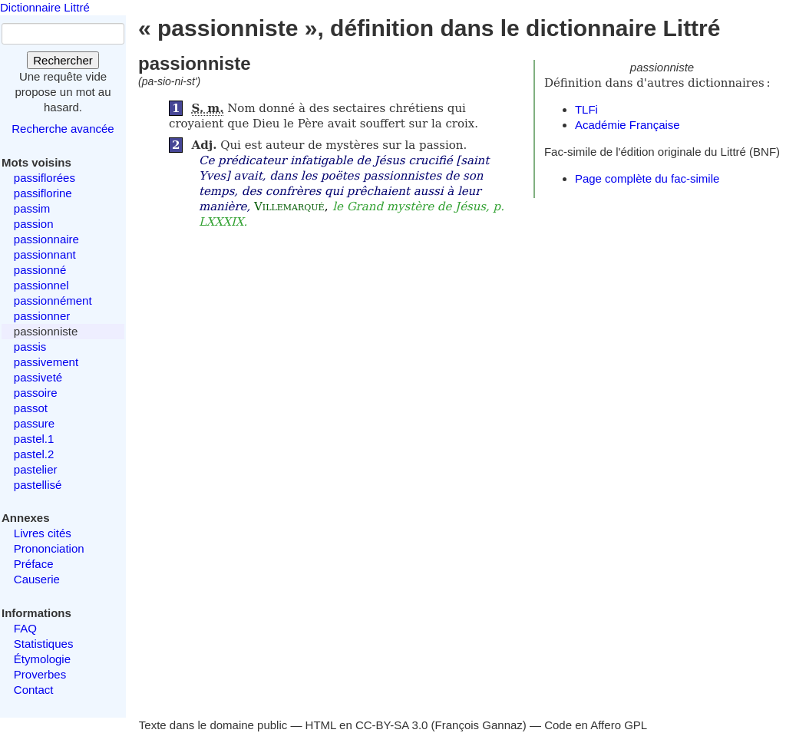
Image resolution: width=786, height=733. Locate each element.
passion (34, 223)
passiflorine (43, 193)
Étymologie (42, 658)
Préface (34, 563)
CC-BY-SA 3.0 (391, 724)
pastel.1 (34, 438)
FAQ (25, 628)
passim (32, 208)
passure (34, 423)
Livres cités (42, 533)
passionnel (41, 285)
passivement (46, 361)
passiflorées (44, 177)
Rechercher (63, 60)
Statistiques (44, 643)
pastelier (36, 469)
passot (31, 407)
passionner (42, 315)
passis (30, 346)
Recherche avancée (63, 128)
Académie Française (627, 124)
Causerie (37, 579)
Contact (34, 689)
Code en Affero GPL (595, 724)
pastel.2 (34, 454)
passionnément (53, 300)
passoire (36, 392)
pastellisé (38, 484)
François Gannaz (479, 724)
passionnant (45, 254)
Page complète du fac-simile (647, 178)
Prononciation (49, 548)
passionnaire (46, 239)
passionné (40, 269)
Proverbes (40, 674)
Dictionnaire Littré (45, 7)
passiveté (38, 377)
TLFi (586, 109)
